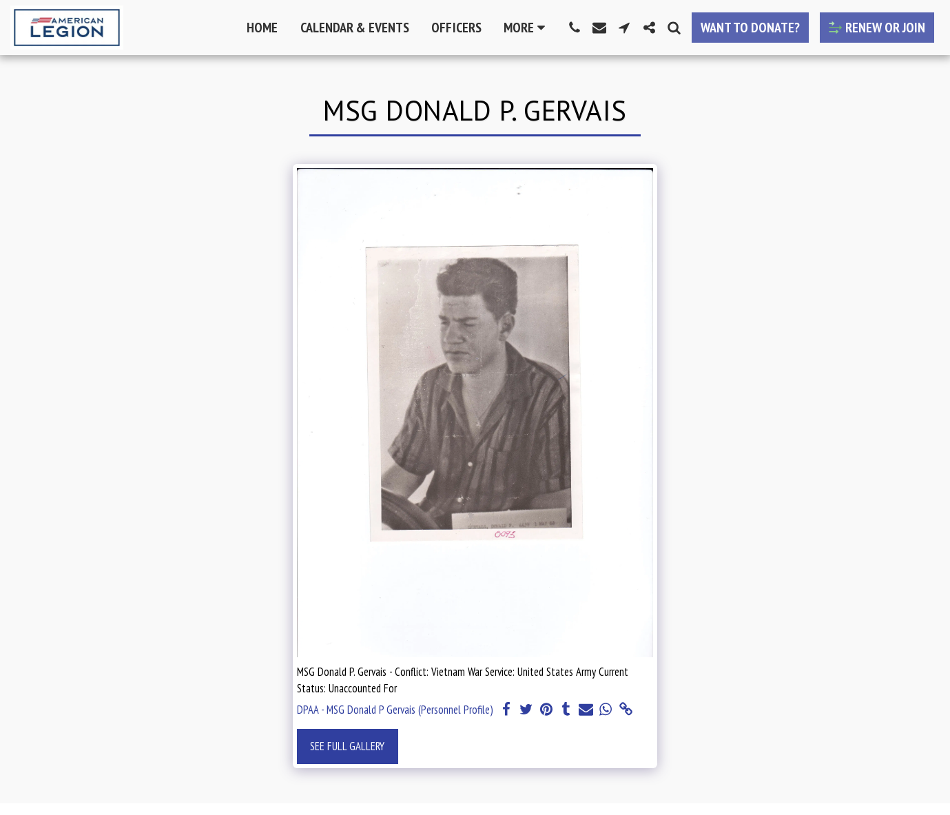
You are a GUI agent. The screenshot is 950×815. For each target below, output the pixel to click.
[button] (574, 27)
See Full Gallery (347, 746)
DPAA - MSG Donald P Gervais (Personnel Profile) (395, 709)
